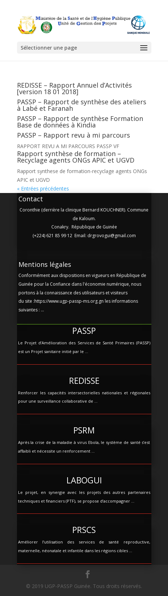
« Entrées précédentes (43, 188)
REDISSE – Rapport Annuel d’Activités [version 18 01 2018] (74, 88)
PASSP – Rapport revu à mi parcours (73, 135)
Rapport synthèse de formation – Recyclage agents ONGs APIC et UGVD (75, 156)
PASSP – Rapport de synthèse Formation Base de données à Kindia (80, 121)
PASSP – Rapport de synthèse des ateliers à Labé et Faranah (81, 105)
